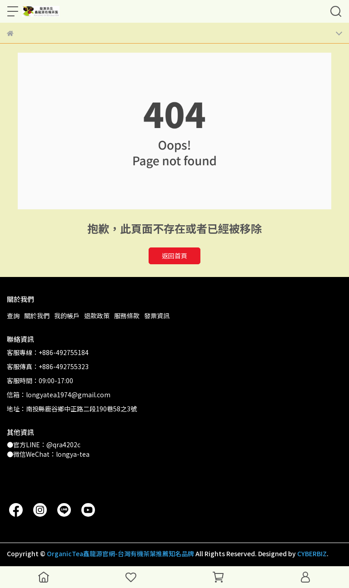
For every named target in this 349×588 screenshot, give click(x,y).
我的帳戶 (67, 315)
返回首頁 (174, 255)
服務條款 (127, 315)
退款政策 (97, 315)
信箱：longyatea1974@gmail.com (58, 394)
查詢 (13, 315)
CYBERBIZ (312, 553)
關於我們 (37, 315)
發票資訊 (157, 315)
